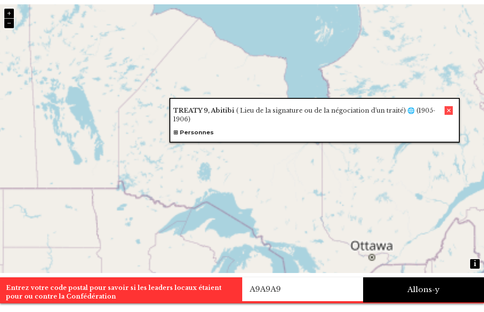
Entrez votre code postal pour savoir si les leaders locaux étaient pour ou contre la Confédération (113, 292)
